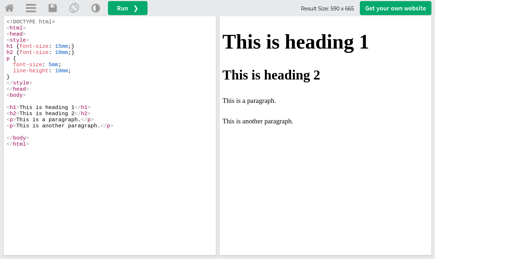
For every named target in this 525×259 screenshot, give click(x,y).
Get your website (395, 8)
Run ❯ (128, 8)
